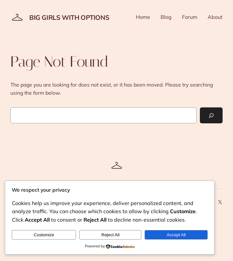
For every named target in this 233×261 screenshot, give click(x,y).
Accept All (176, 234)
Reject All (110, 234)
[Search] (211, 115)
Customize (44, 234)
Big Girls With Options (69, 17)
